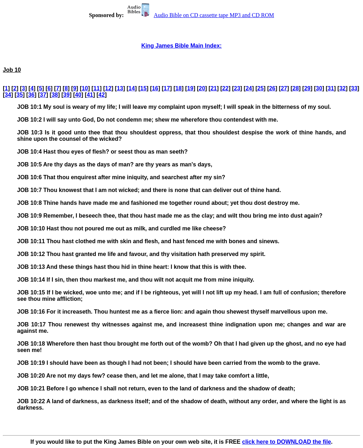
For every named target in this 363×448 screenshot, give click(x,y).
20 (202, 88)
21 (213, 88)
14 (131, 88)
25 (260, 88)
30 (319, 88)
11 (96, 88)
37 (43, 95)
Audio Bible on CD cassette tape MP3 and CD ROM (199, 15)
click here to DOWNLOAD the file (286, 442)
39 (66, 95)
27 (284, 88)
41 (90, 95)
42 (102, 95)
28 (296, 88)
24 (249, 88)
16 (155, 88)
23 (237, 88)
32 (342, 88)
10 (84, 88)
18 (178, 88)
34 (8, 95)
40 (78, 95)
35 (19, 95)
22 (225, 88)
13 (120, 88)
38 (55, 95)
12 (108, 88)
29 (307, 88)
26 (272, 88)
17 (167, 88)
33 (354, 88)
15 (143, 88)
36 (31, 95)
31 (331, 88)
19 (190, 88)
